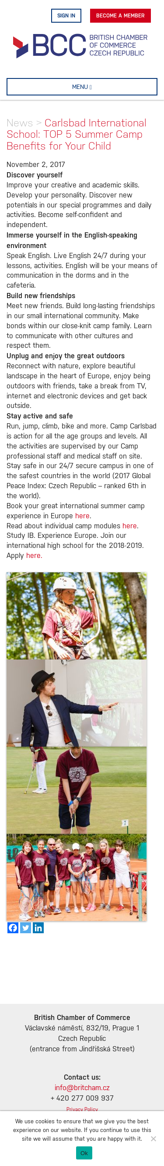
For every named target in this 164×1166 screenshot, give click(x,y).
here (82, 516)
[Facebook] (12, 927)
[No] (153, 1138)
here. (34, 556)
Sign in (66, 16)
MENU (96, 87)
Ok (84, 1153)
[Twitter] (25, 927)
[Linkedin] (38, 927)
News (20, 122)
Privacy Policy (82, 1109)
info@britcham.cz (82, 1088)
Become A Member (120, 16)
